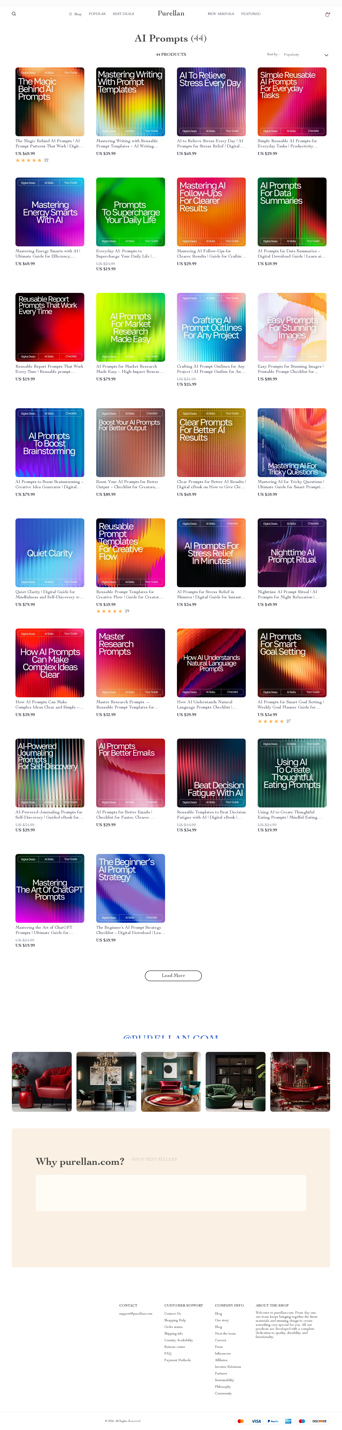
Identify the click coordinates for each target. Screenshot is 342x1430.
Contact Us (172, 1314)
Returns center (174, 1347)
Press (219, 1347)
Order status (173, 1327)
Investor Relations (228, 1367)
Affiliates (221, 1360)
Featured (251, 14)
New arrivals (221, 14)
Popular (97, 14)
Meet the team (225, 1334)
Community (223, 1393)
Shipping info (173, 1334)
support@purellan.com (135, 1314)
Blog (218, 1314)
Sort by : (273, 54)
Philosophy (223, 1387)
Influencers (223, 1353)
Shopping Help (175, 1320)
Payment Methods (177, 1360)
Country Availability (178, 1340)
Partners (221, 1373)
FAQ (167, 1353)
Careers (220, 1340)
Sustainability (224, 1380)
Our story (222, 1320)
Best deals (123, 14)
